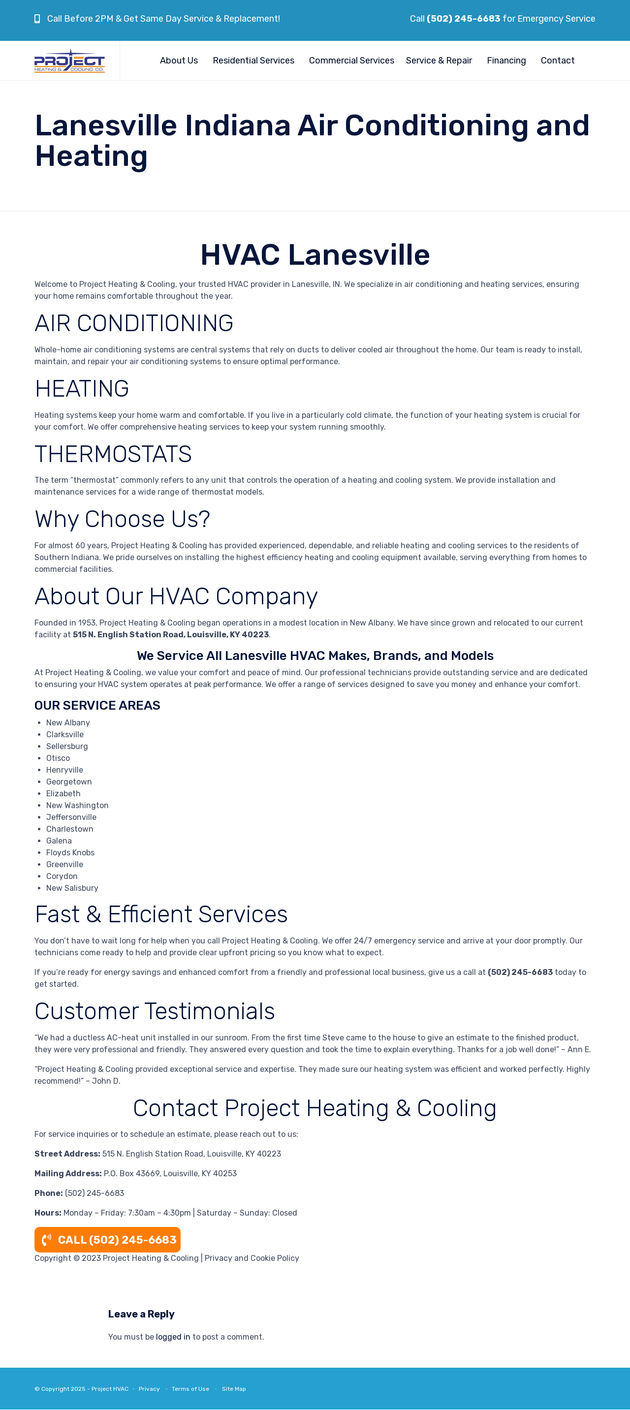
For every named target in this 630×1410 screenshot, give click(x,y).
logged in (173, 1337)
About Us (179, 60)
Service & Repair (439, 60)
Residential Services (253, 60)
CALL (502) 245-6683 (107, 1240)
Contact (558, 60)
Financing (506, 60)
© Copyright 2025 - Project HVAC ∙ (86, 1388)
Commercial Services (351, 60)
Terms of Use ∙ (195, 1388)
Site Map (234, 1388)
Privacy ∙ (155, 1388)
